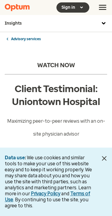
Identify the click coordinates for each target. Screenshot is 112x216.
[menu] (102, 7)
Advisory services (26, 39)
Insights (56, 23)
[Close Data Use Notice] (104, 158)
